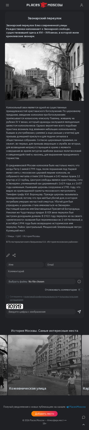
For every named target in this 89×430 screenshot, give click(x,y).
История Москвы (32, 236)
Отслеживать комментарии (61, 289)
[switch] (80, 289)
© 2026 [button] (44, 420)
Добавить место (44, 413)
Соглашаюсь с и (44, 298)
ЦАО (19, 236)
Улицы (11, 236)
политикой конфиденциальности (40, 296)
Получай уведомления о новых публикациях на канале (44, 406)
